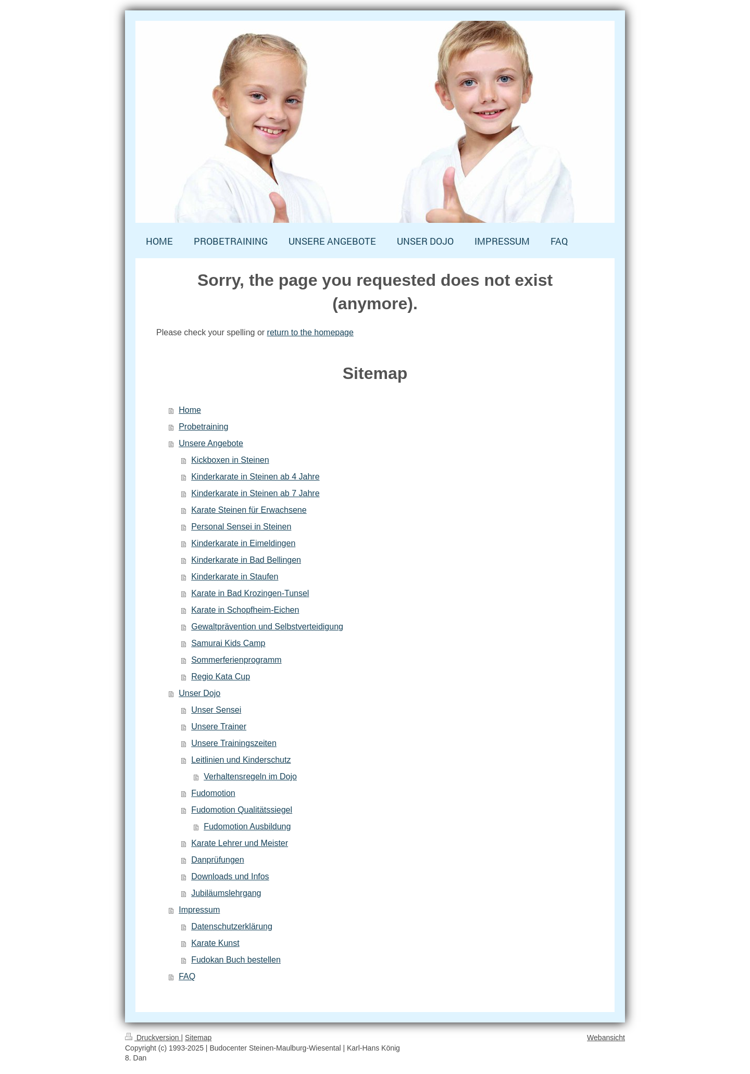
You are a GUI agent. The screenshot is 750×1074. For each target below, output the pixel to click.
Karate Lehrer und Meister (239, 843)
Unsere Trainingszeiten (234, 743)
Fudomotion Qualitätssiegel (241, 809)
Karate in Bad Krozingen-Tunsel (250, 593)
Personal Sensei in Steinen (241, 526)
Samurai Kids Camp (228, 643)
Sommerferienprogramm (236, 659)
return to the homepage (310, 332)
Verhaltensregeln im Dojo (250, 776)
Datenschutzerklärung (231, 926)
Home (190, 410)
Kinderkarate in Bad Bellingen (246, 559)
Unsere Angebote (211, 443)
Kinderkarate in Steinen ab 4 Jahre (255, 476)
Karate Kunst (215, 943)
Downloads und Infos (230, 876)
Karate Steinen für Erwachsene (248, 510)
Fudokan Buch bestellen (236, 959)
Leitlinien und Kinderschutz (241, 759)
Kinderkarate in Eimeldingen (243, 543)
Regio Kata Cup (220, 676)
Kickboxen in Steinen (230, 460)
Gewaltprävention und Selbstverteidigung (267, 626)
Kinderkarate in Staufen (234, 576)
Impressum (199, 909)
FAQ (187, 976)
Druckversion (153, 1037)
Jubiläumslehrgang (226, 893)
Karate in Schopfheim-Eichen (245, 609)
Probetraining (203, 426)
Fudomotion (213, 793)
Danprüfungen (217, 859)
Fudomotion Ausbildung (247, 826)
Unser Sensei (216, 709)
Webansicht (606, 1037)
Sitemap (198, 1037)
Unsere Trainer (218, 726)
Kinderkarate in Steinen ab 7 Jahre (255, 493)
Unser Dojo (199, 693)
